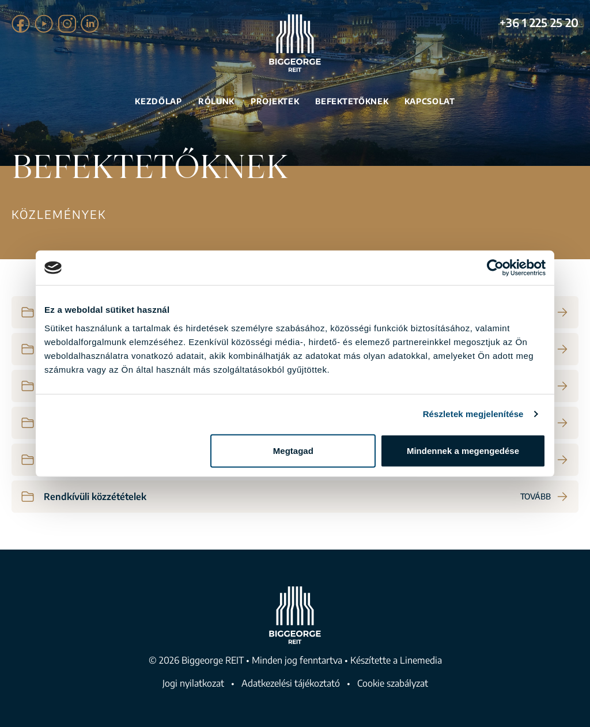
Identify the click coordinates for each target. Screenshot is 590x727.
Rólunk (216, 101)
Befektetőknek (351, 101)
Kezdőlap (158, 101)
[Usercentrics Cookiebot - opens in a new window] (495, 268)
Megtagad (293, 450)
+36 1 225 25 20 (539, 22)
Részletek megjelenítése (473, 414)
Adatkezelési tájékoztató (290, 683)
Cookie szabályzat (392, 683)
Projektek (275, 101)
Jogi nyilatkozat (193, 683)
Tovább (544, 496)
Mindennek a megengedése (463, 450)
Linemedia (421, 660)
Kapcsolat (429, 101)
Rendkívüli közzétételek (95, 496)
